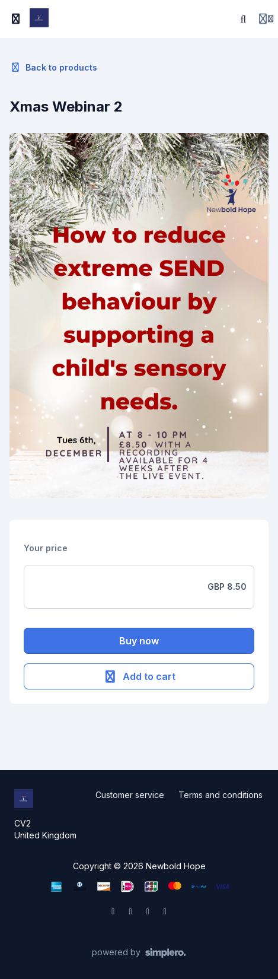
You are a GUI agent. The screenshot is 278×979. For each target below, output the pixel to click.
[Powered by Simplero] (139, 953)
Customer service (129, 795)
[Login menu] (266, 18)
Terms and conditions (220, 795)
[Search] (243, 19)
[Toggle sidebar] (16, 19)
